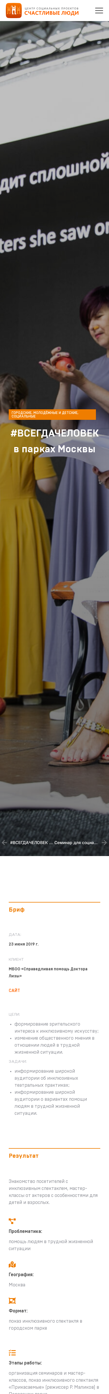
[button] (99, 10)
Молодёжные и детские (55, 413)
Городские (22, 413)
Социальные (24, 416)
